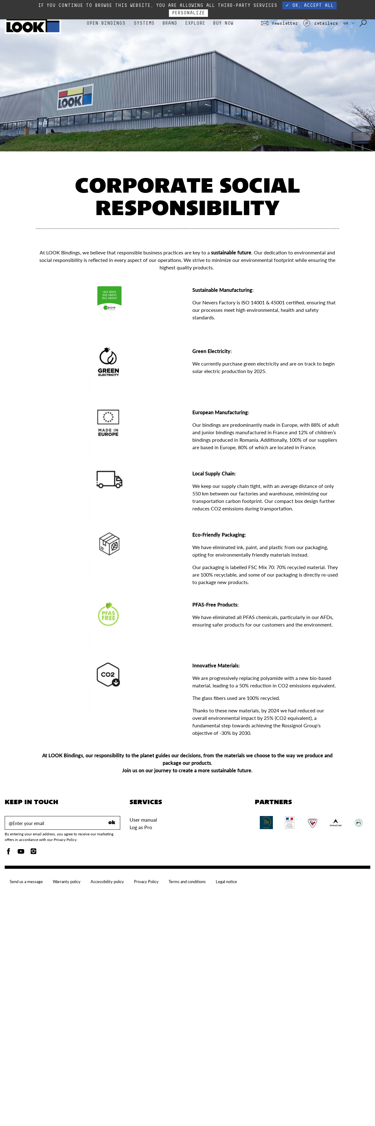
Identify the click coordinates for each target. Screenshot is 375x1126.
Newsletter (279, 23)
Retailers (320, 23)
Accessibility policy (107, 881)
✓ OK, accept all (309, 5)
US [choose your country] (348, 23)
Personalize (188, 13)
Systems (144, 23)
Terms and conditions (187, 881)
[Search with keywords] (363, 23)
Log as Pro (141, 827)
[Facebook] (8, 853)
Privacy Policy (146, 881)
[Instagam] (33, 853)
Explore (195, 23)
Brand (169, 23)
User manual (143, 820)
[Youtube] (21, 853)
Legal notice (226, 881)
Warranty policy (67, 881)
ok (111, 822)
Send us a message (26, 881)
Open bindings (106, 23)
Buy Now (223, 23)
